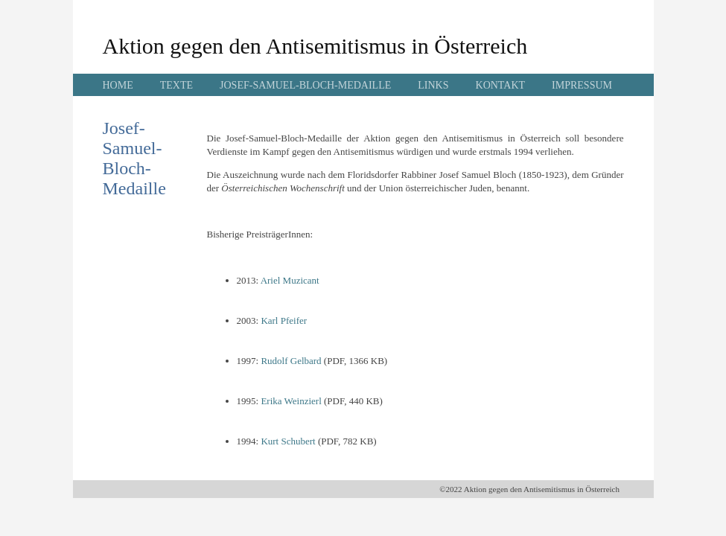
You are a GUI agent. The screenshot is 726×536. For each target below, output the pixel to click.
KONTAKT (501, 85)
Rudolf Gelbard (291, 360)
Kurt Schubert (288, 441)
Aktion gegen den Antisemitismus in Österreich (315, 46)
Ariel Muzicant (290, 280)
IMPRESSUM (582, 85)
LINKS (433, 85)
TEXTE (176, 85)
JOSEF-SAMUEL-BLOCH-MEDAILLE (305, 85)
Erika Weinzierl (291, 400)
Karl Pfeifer (284, 320)
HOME (118, 85)
